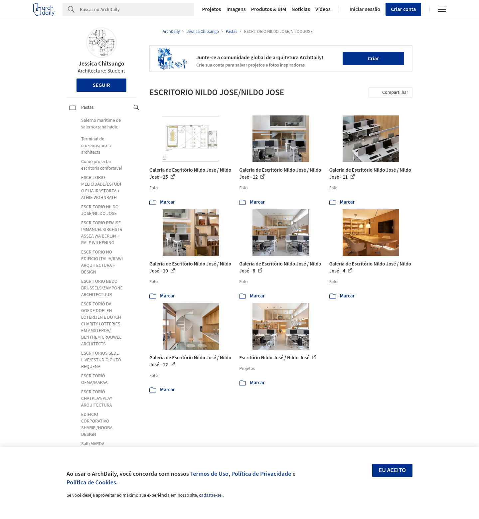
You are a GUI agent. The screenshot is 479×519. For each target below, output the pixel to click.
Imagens (235, 9)
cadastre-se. (211, 495)
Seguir (101, 85)
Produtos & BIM (268, 9)
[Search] (137, 9)
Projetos (211, 9)
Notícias (300, 9)
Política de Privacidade (261, 473)
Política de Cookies (91, 482)
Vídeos (323, 9)
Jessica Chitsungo (101, 64)
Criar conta (403, 9)
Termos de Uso (209, 473)
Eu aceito (392, 470)
